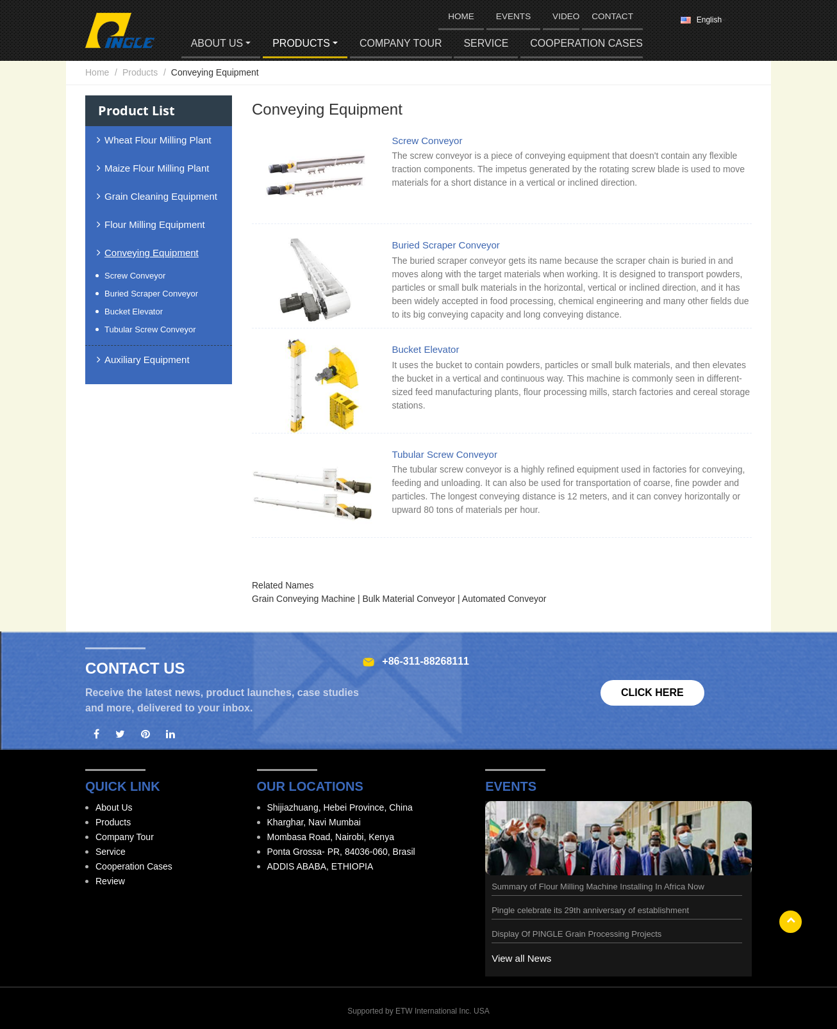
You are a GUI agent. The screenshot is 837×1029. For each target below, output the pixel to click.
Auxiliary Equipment (147, 359)
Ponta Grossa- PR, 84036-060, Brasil (341, 852)
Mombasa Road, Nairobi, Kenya (330, 837)
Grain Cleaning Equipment (160, 196)
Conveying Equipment (151, 252)
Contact (612, 16)
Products (140, 72)
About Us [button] (217, 43)
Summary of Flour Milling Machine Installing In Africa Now (598, 886)
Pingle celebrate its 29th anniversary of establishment (590, 910)
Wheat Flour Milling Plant (157, 139)
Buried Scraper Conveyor (445, 244)
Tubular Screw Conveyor (444, 454)
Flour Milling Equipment (154, 224)
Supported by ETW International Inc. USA (418, 1011)
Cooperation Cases (586, 43)
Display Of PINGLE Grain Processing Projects (576, 934)
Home (97, 72)
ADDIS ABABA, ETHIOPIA (320, 866)
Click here (652, 692)
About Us (114, 807)
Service (485, 43)
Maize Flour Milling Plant (156, 168)
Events (513, 16)
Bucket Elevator (425, 349)
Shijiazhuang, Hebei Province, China (340, 807)
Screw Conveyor (427, 140)
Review (110, 881)
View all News (521, 958)
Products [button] (301, 43)
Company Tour (401, 43)
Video (565, 16)
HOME (461, 16)
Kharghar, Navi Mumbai (314, 822)
